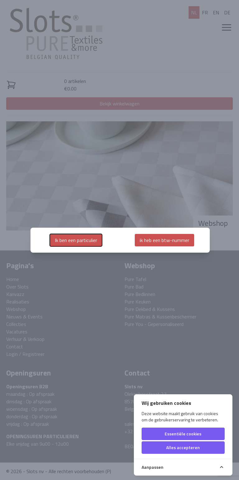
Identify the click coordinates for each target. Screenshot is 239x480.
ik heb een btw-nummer (164, 240)
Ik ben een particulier (76, 240)
